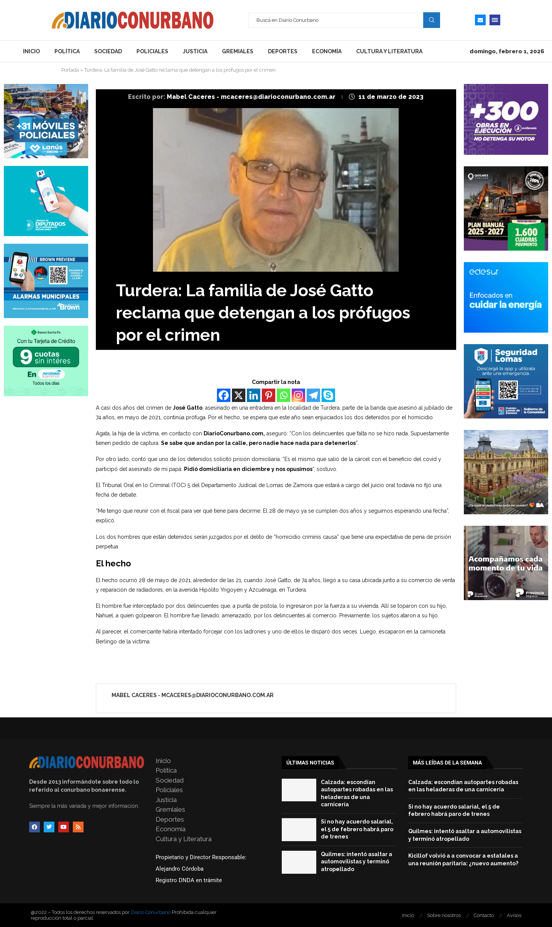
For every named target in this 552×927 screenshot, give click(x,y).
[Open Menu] (495, 20)
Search (431, 20)
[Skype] (328, 395)
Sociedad (108, 51)
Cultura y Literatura (389, 51)
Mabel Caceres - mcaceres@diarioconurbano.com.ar (252, 96)
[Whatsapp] (283, 395)
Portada (70, 70)
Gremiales (237, 51)
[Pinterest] (268, 395)
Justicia (195, 51)
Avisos (514, 915)
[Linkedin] (253, 395)
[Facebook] (223, 395)
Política (67, 51)
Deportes (282, 51)
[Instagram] (298, 395)
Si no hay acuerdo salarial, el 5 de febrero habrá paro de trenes (357, 829)
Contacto (484, 915)
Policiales (152, 51)
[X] (238, 395)
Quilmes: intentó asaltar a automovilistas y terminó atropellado (356, 861)
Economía (327, 51)
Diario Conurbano (151, 912)
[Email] (480, 20)
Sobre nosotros (444, 915)
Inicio (31, 51)
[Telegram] (313, 395)
